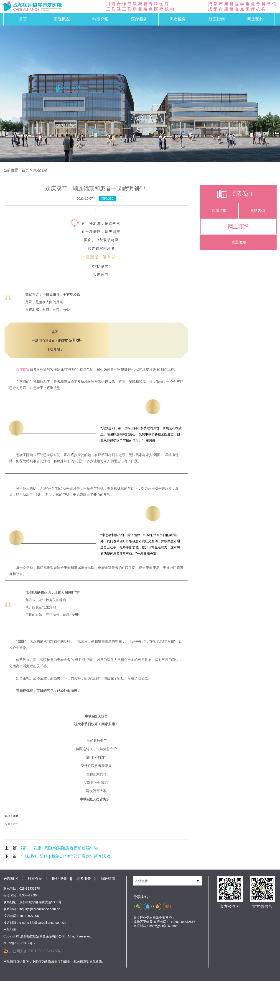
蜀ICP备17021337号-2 (19, 943)
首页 (23, 19)
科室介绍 (100, 19)
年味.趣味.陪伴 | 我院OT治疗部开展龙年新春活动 (65, 856)
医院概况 (61, 19)
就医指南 (217, 19)
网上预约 (255, 19)
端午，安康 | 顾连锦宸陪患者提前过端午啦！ (61, 848)
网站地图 (9, 929)
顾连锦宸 (23, 369)
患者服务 (178, 19)
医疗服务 (139, 19)
